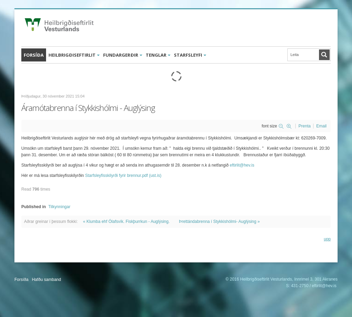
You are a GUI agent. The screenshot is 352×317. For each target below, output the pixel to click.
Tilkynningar (59, 206)
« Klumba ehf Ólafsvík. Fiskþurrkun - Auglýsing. (126, 221)
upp (327, 239)
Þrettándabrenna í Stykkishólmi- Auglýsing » (219, 221)
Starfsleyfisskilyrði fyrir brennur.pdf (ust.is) (123, 175)
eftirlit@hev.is (242, 165)
